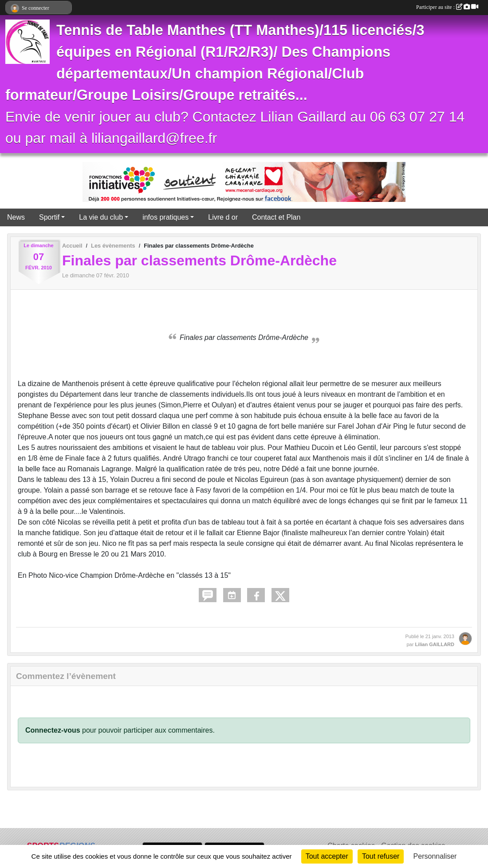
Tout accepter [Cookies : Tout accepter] (327, 856)
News (16, 217)
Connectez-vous (52, 730)
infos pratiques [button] (165, 217)
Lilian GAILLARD (434, 644)
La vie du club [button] (101, 217)
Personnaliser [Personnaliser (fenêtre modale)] (435, 856)
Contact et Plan (276, 217)
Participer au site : (447, 7)
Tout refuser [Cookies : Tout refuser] (380, 856)
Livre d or (223, 217)
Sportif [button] (49, 217)
